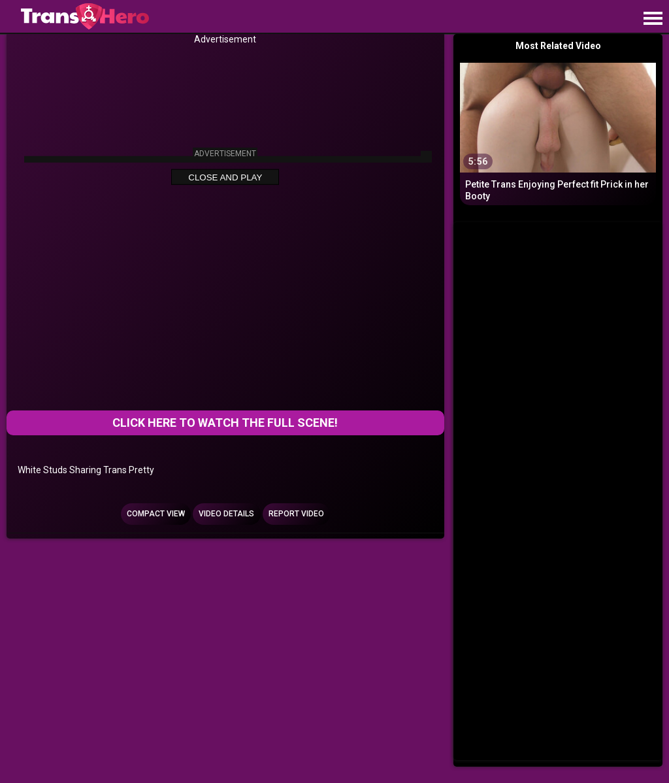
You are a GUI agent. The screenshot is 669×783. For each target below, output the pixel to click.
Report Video (296, 513)
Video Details (226, 513)
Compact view (156, 513)
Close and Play (225, 177)
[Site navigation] (652, 19)
